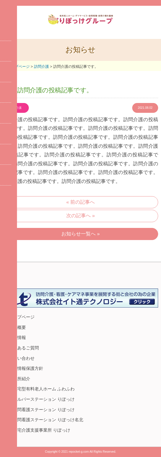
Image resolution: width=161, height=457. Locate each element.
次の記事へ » (80, 215)
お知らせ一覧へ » (80, 234)
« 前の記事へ (80, 202)
